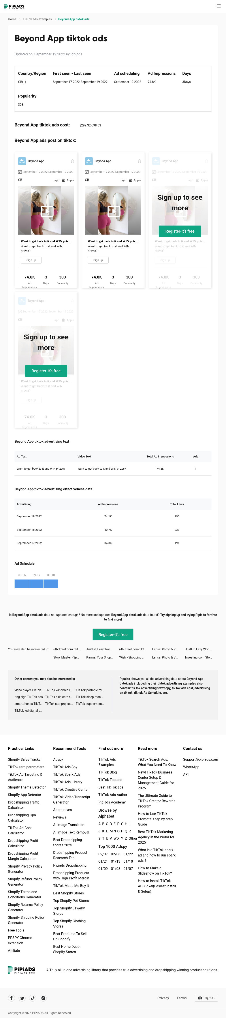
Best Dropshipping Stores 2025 (67, 842)
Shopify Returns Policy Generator (25, 907)
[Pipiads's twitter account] (22, 998)
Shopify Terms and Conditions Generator (24, 894)
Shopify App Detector (24, 795)
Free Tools (16, 930)
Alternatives (62, 810)
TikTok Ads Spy (65, 767)
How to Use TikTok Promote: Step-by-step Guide (155, 819)
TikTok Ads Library (67, 782)
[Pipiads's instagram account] (43, 998)
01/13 (115, 861)
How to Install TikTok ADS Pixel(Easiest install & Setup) (157, 886)
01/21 (102, 861)
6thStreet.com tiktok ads (69, 649)
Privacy (163, 998)
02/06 (115, 854)
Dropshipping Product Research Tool (70, 855)
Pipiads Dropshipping (70, 865)
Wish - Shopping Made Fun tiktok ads (135, 657)
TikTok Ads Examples (107, 762)
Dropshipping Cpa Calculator (22, 817)
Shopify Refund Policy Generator (25, 881)
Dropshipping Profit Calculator (23, 843)
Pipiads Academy (112, 802)
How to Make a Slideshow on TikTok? (155, 870)
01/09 (102, 869)
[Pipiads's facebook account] (11, 998)
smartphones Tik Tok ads (30, 704)
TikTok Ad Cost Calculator (20, 830)
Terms (182, 998)
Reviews (59, 817)
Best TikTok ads (110, 787)
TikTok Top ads (110, 780)
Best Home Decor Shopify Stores (67, 949)
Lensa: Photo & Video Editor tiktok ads (168, 649)
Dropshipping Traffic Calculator (24, 805)
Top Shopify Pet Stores (71, 901)
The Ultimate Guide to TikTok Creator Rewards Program (156, 801)
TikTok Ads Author (112, 795)
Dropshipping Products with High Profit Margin (71, 875)
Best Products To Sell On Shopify (70, 936)
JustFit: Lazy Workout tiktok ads (102, 649)
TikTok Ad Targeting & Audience (25, 777)
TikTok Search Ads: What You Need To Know (157, 762)
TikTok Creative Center (71, 789)
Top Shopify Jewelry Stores (69, 911)
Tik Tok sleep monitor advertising (91, 697)
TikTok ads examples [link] (38, 19)
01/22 (127, 854)
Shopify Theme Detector (27, 787)
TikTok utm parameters (26, 767)
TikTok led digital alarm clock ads (30, 710)
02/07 (102, 854)
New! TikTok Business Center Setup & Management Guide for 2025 (156, 780)
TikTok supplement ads (91, 704)
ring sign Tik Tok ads (29, 697)
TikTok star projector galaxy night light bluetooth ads (60, 704)
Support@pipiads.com (200, 759)
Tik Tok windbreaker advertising (60, 690)
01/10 (127, 861)
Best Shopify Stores (68, 893)
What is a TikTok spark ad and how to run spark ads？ (157, 855)
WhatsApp (191, 767)
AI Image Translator (68, 825)
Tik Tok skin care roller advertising (60, 697)
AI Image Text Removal (71, 832)
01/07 (127, 869)
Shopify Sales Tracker (25, 759)
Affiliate (14, 950)
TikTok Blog (107, 772)
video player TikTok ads (30, 690)
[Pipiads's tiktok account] (32, 998)
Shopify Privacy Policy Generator (25, 869)
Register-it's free (180, 231)
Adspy (58, 759)
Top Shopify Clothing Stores (69, 923)
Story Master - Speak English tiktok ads (69, 657)
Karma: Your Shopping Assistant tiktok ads (102, 657)
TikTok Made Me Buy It (71, 886)
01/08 (115, 869)
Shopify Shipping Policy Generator (26, 920)
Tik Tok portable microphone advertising (91, 690)
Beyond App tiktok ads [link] (73, 19)
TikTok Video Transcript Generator (71, 799)
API (186, 774)
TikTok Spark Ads (67, 774)
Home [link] (12, 19)
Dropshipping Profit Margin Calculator (23, 856)
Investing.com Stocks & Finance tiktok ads (201, 657)
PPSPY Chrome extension (20, 940)
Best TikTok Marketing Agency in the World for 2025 (156, 837)
